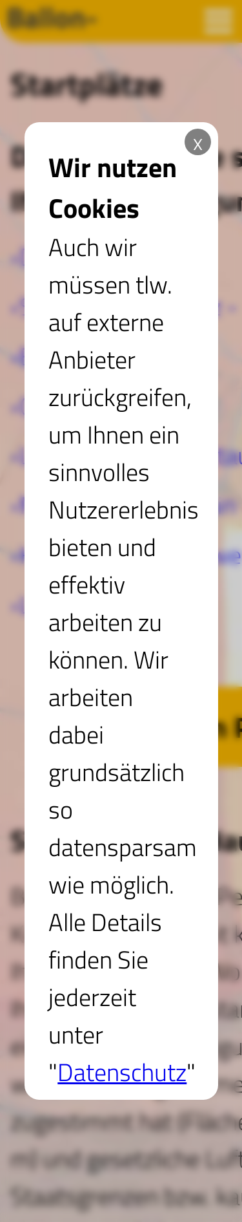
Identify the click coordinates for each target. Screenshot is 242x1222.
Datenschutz (122, 1072)
